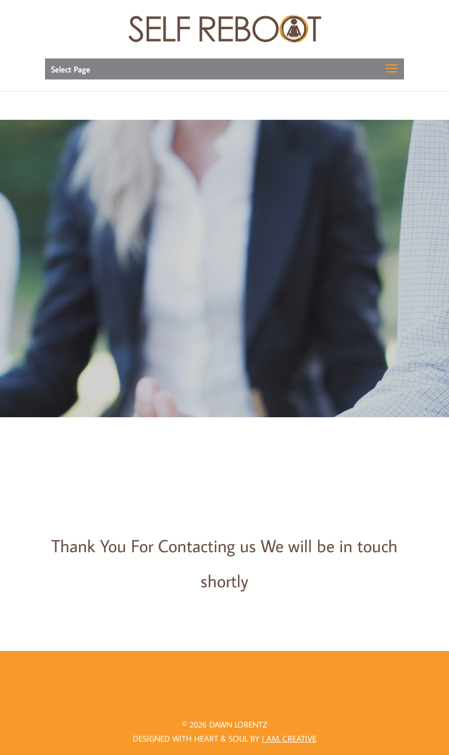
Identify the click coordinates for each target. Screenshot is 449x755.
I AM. (289, 738)
